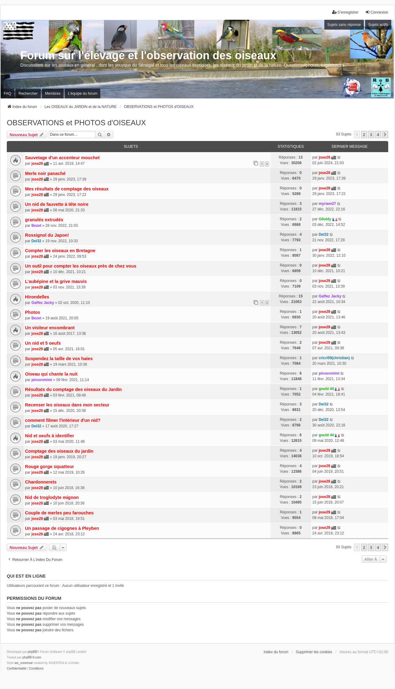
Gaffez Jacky (42, 303)
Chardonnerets (40, 481)
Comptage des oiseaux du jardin (59, 451)
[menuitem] (16, 668)
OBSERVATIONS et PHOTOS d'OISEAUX (76, 122)
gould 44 (326, 389)
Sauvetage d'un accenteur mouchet (62, 157)
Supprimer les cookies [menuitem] (314, 652)
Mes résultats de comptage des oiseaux (67, 188)
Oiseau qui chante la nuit (51, 373)
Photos (32, 312)
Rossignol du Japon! (47, 235)
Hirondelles (37, 296)
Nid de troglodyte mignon (52, 497)
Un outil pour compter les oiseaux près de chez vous (80, 266)
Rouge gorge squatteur (49, 466)
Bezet (36, 225)
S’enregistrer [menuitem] (345, 12)
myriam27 (327, 203)
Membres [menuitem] (52, 93)
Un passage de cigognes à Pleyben (62, 528)
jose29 (37, 163)
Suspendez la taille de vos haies (59, 358)
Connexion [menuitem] (376, 12)
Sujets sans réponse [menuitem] (344, 25)
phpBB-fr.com (32, 657)
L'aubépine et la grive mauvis (56, 281)
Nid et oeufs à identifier (49, 435)
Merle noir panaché (45, 173)
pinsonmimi (41, 380)
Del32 (36, 241)
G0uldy (325, 219)
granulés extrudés (44, 219)
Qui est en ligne (26, 576)
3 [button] (371, 134)
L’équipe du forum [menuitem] (82, 93)
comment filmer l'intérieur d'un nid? (62, 420)
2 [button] (364, 134)
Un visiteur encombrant (50, 327)
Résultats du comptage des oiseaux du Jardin (73, 389)
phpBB (32, 652)
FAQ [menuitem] (7, 93)
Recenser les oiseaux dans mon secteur (67, 404)
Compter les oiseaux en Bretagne (60, 250)
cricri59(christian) (334, 358)
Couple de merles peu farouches (59, 512)
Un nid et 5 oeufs (43, 343)
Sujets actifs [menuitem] (378, 25)
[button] (385, 134)
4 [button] (378, 134)
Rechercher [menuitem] (28, 93)
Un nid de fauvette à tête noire (57, 204)
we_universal (23, 663)
